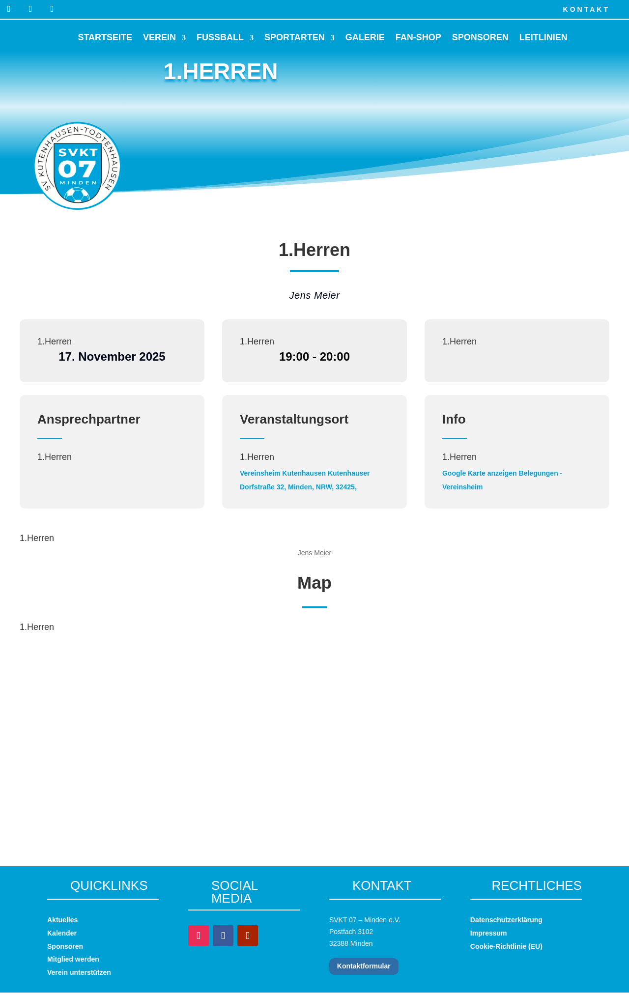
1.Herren (54, 341)
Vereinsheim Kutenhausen (283, 473)
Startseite (105, 37)
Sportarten (294, 37)
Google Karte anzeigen (479, 473)
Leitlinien (543, 37)
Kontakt (586, 9)
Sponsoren (480, 37)
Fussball (220, 37)
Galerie (365, 37)
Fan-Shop (418, 37)
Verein (159, 37)
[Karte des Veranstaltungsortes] (314, 722)
